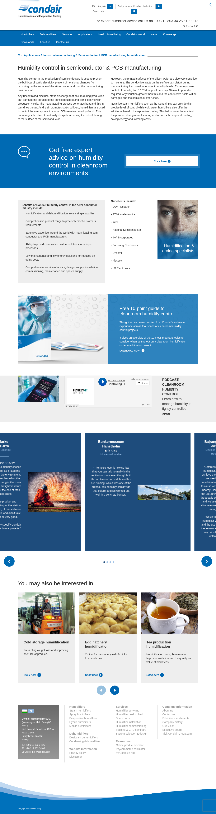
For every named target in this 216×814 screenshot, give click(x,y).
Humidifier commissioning (131, 725)
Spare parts (123, 718)
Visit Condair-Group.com (177, 733)
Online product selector (129, 745)
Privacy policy (77, 752)
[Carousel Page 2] (107, 562)
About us (45, 42)
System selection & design (131, 733)
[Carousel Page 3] (110, 562)
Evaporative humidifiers (83, 718)
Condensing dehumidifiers (85, 741)
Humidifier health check (130, 714)
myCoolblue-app (125, 752)
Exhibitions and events (175, 718)
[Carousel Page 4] (113, 562)
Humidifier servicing (127, 710)
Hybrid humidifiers (80, 722)
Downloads (27, 42)
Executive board (172, 729)
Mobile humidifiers (80, 725)
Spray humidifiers (79, 714)
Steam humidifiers (80, 710)
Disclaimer (75, 756)
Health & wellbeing (109, 34)
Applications (32, 55)
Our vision (168, 725)
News (154, 34)
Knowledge (169, 34)
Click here (162, 161)
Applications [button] (85, 34)
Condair (40, 8)
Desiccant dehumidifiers (83, 737)
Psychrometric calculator (130, 749)
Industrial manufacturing (59, 55)
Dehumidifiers (48, 34)
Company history (172, 722)
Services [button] (67, 34)
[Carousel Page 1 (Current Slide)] (104, 562)
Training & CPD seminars (131, 729)
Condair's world (135, 34)
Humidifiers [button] (27, 34)
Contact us (62, 42)
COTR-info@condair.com (37, 752)
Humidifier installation (128, 722)
